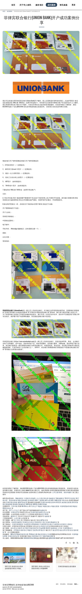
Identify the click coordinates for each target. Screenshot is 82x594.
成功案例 (9, 11)
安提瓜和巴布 (34, 528)
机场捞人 (33, 498)
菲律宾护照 (15, 512)
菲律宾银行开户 (37, 536)
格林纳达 (54, 528)
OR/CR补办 (25, 506)
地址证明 (62, 530)
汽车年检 (14, 506)
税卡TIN (44, 514)
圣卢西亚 (25, 528)
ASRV (36, 500)
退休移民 (24, 500)
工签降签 (41, 500)
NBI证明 (13, 534)
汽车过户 (34, 506)
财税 (60, 492)
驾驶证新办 (47, 506)
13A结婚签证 (59, 498)
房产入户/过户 (14, 510)
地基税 (42, 510)
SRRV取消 (36, 504)
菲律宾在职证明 (13, 536)
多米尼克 (14, 528)
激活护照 (56, 530)
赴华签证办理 (44, 526)
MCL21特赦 (43, 504)
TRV (65, 498)
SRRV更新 (29, 504)
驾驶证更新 (55, 506)
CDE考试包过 (7, 508)
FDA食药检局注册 (22, 534)
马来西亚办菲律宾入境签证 (62, 524)
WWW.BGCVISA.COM (29, 538)
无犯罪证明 (36, 530)
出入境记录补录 (42, 498)
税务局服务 (68, 492)
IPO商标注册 (33, 534)
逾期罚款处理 (22, 502)
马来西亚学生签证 (46, 524)
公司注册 (55, 492)
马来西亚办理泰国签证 (32, 524)
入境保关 (27, 498)
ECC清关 (58, 502)
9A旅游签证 (19, 498)
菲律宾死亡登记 (40, 522)
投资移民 (31, 500)
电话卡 (43, 530)
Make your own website (18, 589)
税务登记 (23, 530)
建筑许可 (14, 516)
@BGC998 (52, 538)
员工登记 (17, 520)
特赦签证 (52, 498)
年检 (63, 500)
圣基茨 (19, 528)
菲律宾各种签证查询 (48, 502)
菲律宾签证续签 (11, 502)
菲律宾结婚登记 (17, 522)
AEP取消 (43, 520)
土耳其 (60, 528)
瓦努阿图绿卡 (68, 528)
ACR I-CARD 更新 (56, 500)
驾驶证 (40, 506)
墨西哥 (48, 528)
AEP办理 (47, 500)
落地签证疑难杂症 (18, 504)
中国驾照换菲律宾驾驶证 (68, 506)
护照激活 (17, 530)
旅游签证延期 (66, 502)
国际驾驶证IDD (48, 536)
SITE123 (9, 589)
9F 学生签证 (71, 498)
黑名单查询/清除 (15, 500)
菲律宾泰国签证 (17, 524)
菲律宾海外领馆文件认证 (40, 512)
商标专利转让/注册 (44, 534)
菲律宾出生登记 (28, 522)
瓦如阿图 (42, 528)
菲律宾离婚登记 (51, 522)
